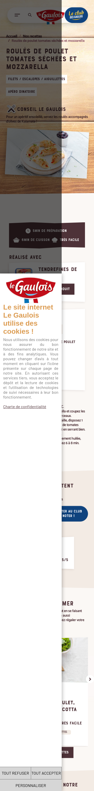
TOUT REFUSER (23, 773)
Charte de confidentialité (24, 116)
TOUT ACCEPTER (70, 773)
